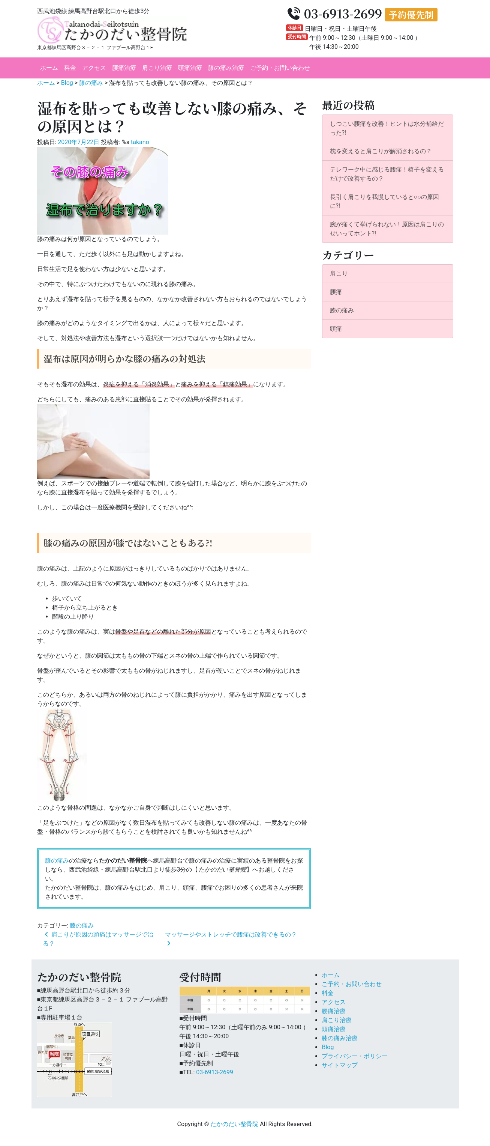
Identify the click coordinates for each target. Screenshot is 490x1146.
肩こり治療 (157, 67)
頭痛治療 (190, 67)
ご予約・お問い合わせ (280, 67)
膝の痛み (57, 860)
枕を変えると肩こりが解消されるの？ (381, 151)
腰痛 (336, 291)
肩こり (339, 273)
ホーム (49, 67)
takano (140, 142)
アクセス (94, 67)
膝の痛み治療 (226, 67)
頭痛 (336, 328)
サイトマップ (340, 1065)
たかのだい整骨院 (234, 1124)
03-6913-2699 (214, 1072)
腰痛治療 (124, 67)
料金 (70, 67)
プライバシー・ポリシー (355, 1056)
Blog (328, 1047)
